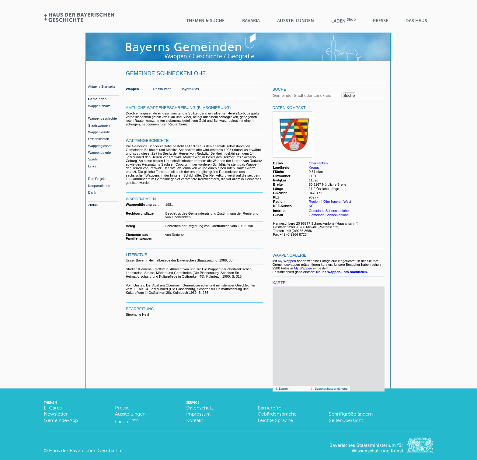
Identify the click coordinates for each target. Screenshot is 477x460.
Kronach (315, 167)
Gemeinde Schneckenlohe (329, 210)
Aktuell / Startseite (102, 86)
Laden (343, 20)
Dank (92, 192)
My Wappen (287, 261)
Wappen (132, 89)
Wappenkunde (99, 132)
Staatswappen (99, 125)
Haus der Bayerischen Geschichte (86, 450)
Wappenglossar (100, 146)
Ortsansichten (98, 139)
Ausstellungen (295, 20)
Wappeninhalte (99, 106)
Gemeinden (97, 99)
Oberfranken (318, 163)
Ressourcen (162, 89)
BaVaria (251, 20)
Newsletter (56, 413)
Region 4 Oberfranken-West (330, 201)
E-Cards (53, 407)
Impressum (198, 413)
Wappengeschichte (102, 118)
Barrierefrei (270, 407)
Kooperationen (99, 186)
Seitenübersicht (346, 420)
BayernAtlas (190, 89)
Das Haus (416, 20)
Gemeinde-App (61, 420)
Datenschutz (200, 407)
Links (92, 166)
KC (312, 206)
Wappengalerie (99, 152)
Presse (380, 20)
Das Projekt (97, 179)
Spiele (93, 159)
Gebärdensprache (277, 413)
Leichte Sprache (275, 420)
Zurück (93, 205)
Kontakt (194, 420)
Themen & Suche (205, 20)
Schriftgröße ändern (351, 413)
